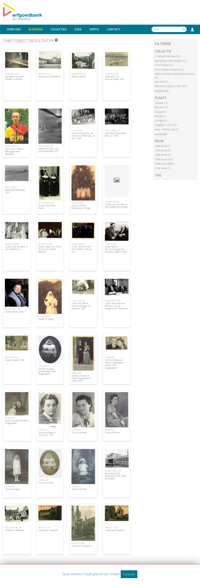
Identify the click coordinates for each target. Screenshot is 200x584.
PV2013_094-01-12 (112, 130)
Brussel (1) (160, 116)
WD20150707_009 (112, 300)
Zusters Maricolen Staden (47, 206)
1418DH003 (43, 366)
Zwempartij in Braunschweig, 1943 (114, 77)
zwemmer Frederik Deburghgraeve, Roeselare (14, 151)
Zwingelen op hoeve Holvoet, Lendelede (14, 77)
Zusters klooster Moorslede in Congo (80, 206)
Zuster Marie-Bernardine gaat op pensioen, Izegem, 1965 (116, 249)
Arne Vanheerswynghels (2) (169, 69)
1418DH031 (109, 430)
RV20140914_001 (12, 74)
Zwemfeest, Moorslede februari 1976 (115, 134)
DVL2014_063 (76, 130)
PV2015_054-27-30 (45, 146)
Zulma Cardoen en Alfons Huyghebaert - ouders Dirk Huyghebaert (81, 379)
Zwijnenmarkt (78, 76)
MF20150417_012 (12, 357)
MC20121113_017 (45, 74)
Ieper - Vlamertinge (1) (167, 129)
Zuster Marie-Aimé (14, 311)
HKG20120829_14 (78, 244)
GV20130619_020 (112, 74)
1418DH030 (76, 430)
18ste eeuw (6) (162, 154)
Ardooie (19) (161, 103)
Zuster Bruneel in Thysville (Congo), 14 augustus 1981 (80, 306)
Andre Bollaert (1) (164, 65)
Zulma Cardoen (79, 432)
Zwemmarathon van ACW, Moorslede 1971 (48, 150)
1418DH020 (9, 486)
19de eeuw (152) (164, 159)
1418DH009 (109, 357)
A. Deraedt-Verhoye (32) (167, 56)
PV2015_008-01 (11, 187)
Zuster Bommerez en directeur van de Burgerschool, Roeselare (116, 306)
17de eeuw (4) (162, 150)
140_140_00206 (44, 316)
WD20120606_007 (78, 74)
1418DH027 (76, 486)
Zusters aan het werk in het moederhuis (16, 248)
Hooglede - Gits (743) (166, 125)
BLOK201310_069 (45, 244)
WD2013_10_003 (111, 527)
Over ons (14, 29)
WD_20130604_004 (46, 203)
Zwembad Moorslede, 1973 (15, 191)
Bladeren (36, 29)
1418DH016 (9, 418)
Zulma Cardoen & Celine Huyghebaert (16, 421)
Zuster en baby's (46, 318)
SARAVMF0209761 (112, 201)
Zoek (78, 29)
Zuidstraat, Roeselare (48, 530)
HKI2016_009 (110, 244)
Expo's (94, 29)
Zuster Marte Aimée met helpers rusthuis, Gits (81, 249)
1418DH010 (43, 430)
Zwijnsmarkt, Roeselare (49, 76)
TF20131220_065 (78, 300)
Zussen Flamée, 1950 (15, 359)
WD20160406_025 (12, 146)
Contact (113, 29)
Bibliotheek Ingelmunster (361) (171, 86)
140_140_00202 (77, 203)
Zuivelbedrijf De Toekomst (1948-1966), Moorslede (115, 476)
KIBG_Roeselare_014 (13, 527)
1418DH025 (43, 480)
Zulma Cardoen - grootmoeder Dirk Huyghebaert (47, 371)
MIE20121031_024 (12, 309)
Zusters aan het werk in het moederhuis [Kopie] (116, 205)
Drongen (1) (161, 120)
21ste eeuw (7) (162, 168)
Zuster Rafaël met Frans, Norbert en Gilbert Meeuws (50, 249)
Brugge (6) (160, 111)
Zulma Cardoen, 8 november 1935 (47, 433)
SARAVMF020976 (12, 244)
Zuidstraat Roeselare (14, 530)
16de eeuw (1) (162, 146)
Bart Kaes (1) (161, 81)
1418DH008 (76, 373)
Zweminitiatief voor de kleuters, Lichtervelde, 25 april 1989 (83, 136)
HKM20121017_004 (113, 471)
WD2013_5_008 (77, 543)
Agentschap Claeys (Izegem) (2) (171, 60)
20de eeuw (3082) (164, 163)
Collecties (58, 29)
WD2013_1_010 (44, 527)
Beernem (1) (161, 107)
